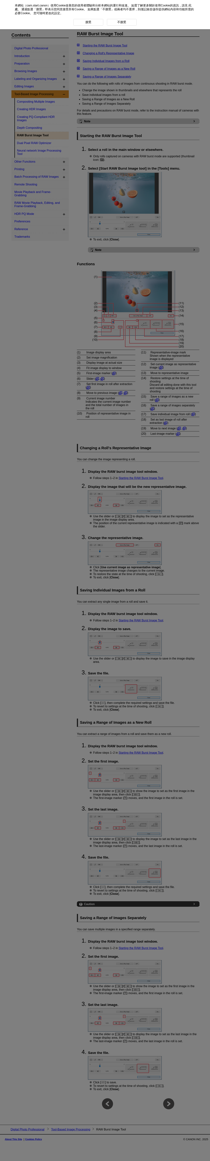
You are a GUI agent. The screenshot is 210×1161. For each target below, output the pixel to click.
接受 (39, 9)
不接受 (106, 9)
